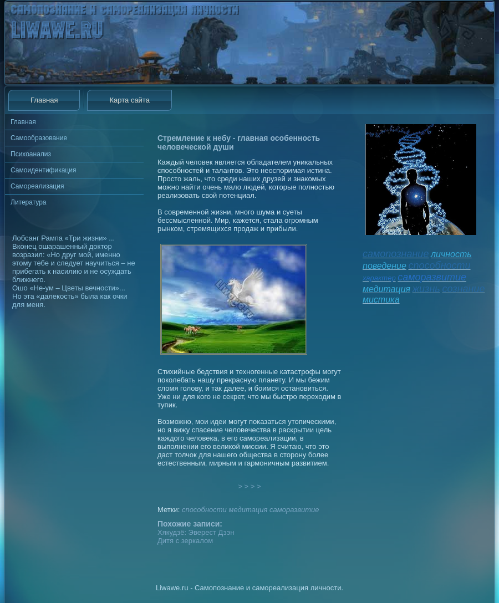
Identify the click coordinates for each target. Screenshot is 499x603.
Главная (44, 100)
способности (204, 509)
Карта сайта (129, 100)
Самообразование (39, 138)
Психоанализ (31, 154)
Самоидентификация (43, 170)
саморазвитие (294, 509)
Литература (29, 202)
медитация (247, 509)
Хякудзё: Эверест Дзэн (195, 532)
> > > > (249, 486)
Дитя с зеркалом (185, 540)
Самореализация (37, 186)
